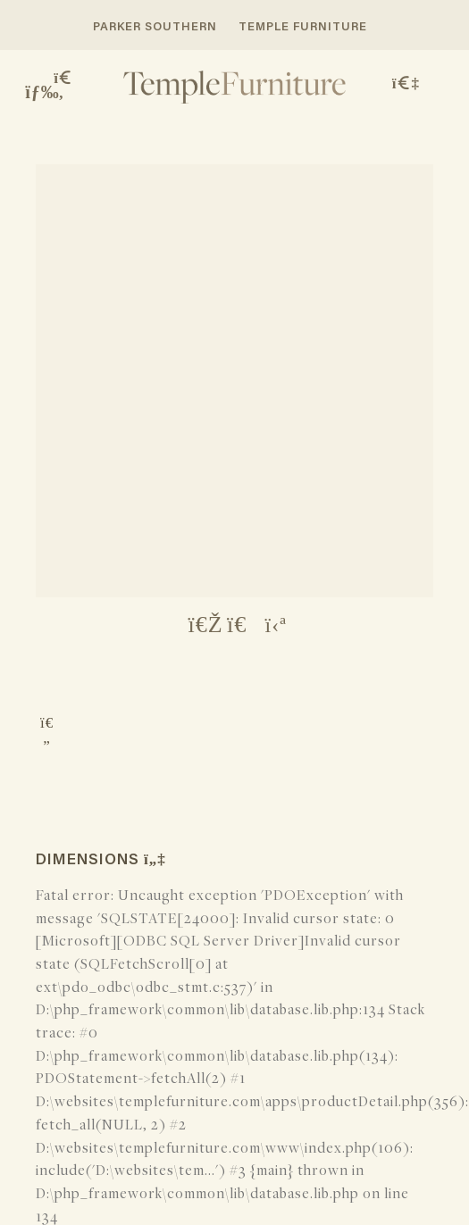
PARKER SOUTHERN (155, 27)
